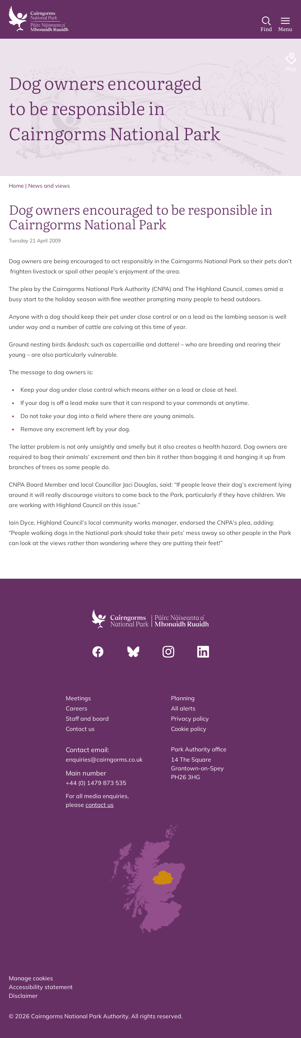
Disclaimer (23, 995)
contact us (99, 804)
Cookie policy (188, 728)
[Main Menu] (285, 24)
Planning (183, 698)
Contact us (80, 728)
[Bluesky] (133, 652)
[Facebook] (98, 652)
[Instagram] (168, 652)
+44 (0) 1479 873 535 (96, 782)
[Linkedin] (203, 652)
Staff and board (87, 718)
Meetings (78, 698)
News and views (49, 185)
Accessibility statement (41, 987)
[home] (38, 18)
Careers (76, 708)
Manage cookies (31, 978)
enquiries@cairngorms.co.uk (104, 759)
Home (16, 185)
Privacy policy (190, 718)
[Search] (266, 24)
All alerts (183, 708)
